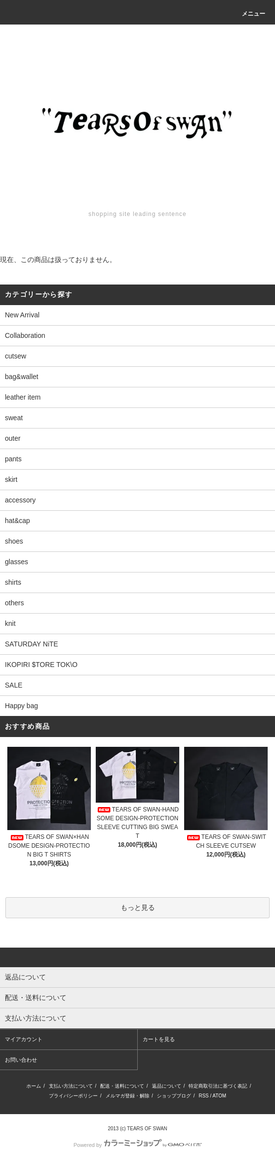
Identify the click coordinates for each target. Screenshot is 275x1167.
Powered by (137, 1145)
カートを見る (159, 1039)
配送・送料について (122, 1086)
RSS (204, 1095)
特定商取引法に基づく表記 (218, 1086)
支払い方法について (71, 1086)
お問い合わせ (21, 1060)
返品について (166, 1086)
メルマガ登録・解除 (127, 1095)
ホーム (33, 1086)
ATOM (219, 1095)
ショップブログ (174, 1095)
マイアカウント (23, 1039)
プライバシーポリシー (73, 1095)
